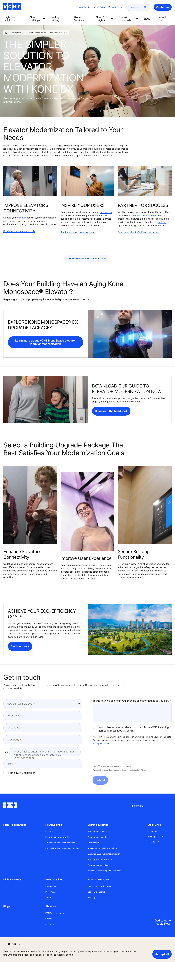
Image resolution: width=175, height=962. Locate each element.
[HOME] (6, 32)
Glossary (91, 897)
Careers (48, 918)
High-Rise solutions (14, 824)
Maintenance (93, 842)
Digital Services (12, 879)
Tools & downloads (98, 879)
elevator (21, 217)
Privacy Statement (101, 743)
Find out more (20, 646)
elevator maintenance (148, 215)
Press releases (51, 892)
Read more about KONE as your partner (139, 232)
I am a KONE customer (19, 772)
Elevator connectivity (97, 831)
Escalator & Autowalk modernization (104, 854)
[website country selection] (115, 7)
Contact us (50, 924)
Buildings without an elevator (101, 859)
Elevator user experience (99, 837)
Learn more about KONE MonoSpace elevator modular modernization (45, 342)
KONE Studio (84, 7)
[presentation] (114, 755)
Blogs (6, 906)
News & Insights (54, 879)
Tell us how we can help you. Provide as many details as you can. (131, 700)
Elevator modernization (37, 33)
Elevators (49, 831)
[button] (14, 19)
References (50, 886)
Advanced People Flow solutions (60, 842)
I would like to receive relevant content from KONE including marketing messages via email (131, 729)
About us (50, 906)
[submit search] (145, 7)
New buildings (53, 824)
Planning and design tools (99, 886)
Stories (48, 897)
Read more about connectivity (19, 231)
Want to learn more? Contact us (87, 258)
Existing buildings (17, 33)
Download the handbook (111, 411)
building (162, 222)
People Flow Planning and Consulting (62, 848)
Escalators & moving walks (57, 837)
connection (106, 212)
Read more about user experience (78, 232)
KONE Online (99, 7)
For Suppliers (153, 841)
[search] (136, 7)
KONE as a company (54, 913)
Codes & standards (96, 892)
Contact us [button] (162, 7)
